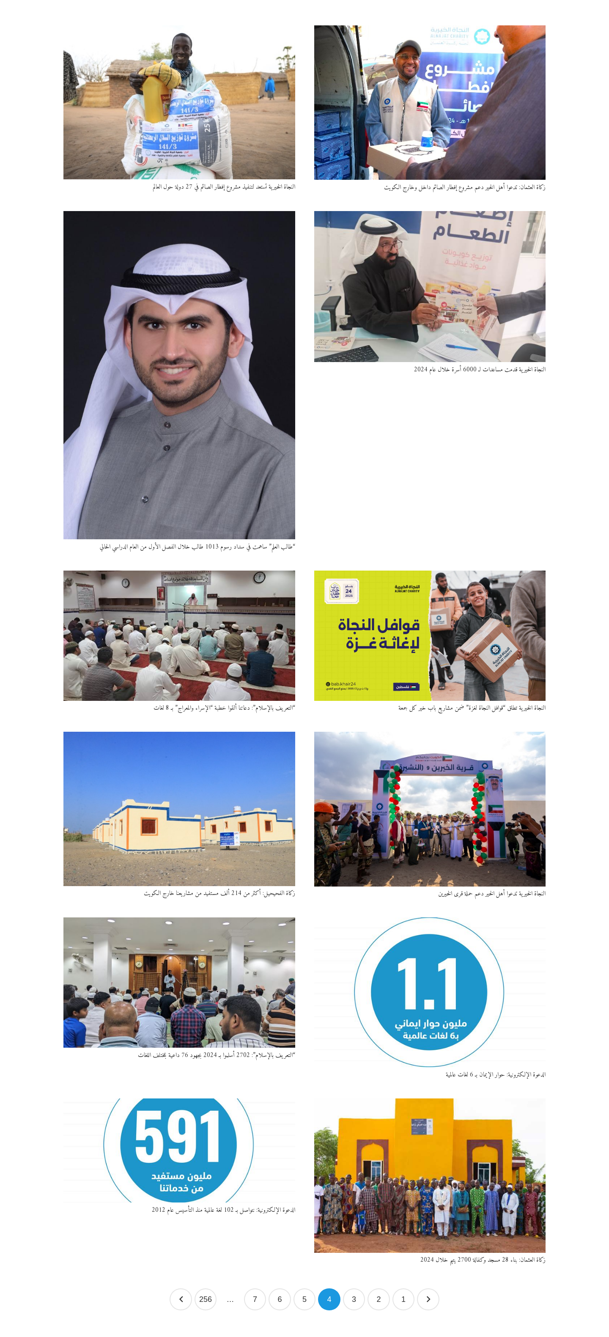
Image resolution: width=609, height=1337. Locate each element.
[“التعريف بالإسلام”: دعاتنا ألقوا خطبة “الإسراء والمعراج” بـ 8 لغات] (179, 636)
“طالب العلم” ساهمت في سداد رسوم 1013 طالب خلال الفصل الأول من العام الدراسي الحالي (197, 547)
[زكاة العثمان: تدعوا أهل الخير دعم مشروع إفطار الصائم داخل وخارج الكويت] (430, 102)
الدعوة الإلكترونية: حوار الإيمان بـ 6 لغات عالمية (496, 1075)
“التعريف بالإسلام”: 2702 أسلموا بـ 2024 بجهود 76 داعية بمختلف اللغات (216, 1055)
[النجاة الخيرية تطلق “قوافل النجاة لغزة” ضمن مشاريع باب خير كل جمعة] (430, 636)
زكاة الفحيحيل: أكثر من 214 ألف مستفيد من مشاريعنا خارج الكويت (219, 893)
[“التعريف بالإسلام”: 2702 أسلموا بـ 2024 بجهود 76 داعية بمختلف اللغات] (179, 982)
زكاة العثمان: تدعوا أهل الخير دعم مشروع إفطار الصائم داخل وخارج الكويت (465, 187)
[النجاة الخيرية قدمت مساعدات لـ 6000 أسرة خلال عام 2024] (430, 286)
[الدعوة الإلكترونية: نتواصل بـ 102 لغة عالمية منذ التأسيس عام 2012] (179, 1150)
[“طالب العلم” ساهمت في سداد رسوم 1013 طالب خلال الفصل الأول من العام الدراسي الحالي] (179, 375)
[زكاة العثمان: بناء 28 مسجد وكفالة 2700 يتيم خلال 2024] (430, 1175)
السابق (428, 1299)
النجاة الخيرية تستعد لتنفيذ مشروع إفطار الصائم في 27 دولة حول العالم (224, 187)
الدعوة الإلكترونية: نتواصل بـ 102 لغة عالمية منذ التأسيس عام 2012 (223, 1210)
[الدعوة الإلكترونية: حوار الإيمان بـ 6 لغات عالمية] (430, 992)
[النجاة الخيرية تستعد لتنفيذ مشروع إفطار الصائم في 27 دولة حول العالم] (179, 102)
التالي (181, 1299)
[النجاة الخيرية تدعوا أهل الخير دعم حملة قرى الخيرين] (430, 809)
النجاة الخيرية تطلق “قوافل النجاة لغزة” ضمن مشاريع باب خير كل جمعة (472, 708)
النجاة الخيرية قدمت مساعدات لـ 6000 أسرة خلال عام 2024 (480, 370)
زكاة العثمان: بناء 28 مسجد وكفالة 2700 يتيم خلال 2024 (483, 1260)
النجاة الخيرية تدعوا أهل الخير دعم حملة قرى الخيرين (492, 894)
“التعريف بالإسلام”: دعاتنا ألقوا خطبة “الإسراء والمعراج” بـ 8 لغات (224, 708)
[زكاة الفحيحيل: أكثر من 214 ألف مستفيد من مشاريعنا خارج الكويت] (179, 809)
